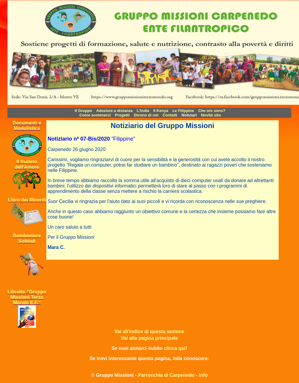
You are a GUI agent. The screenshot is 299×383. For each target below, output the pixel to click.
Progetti (122, 115)
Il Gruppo (83, 110)
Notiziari (189, 115)
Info (203, 375)
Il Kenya (160, 110)
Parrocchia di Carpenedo (166, 375)
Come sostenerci (95, 115)
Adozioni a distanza (114, 110)
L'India (143, 110)
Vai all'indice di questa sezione (149, 331)
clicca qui (175, 348)
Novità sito (211, 115)
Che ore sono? (211, 110)
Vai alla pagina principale (149, 338)
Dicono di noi (146, 115)
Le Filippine (183, 110)
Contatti (170, 115)
